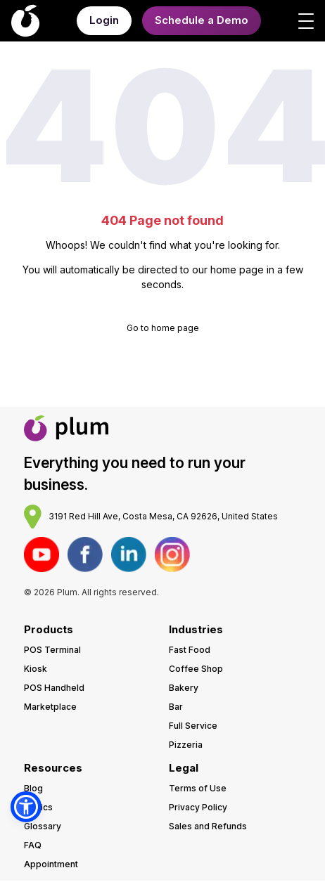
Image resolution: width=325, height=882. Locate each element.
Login (104, 20)
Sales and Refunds (208, 826)
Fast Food (189, 649)
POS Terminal (52, 649)
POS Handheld (54, 687)
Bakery (183, 687)
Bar (176, 706)
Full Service (193, 725)
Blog (33, 788)
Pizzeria (186, 744)
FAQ (33, 845)
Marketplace (50, 706)
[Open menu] (306, 21)
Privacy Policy (198, 807)
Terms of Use (198, 788)
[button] (26, 807)
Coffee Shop (196, 668)
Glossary (42, 826)
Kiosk (35, 668)
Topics (38, 807)
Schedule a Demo (201, 20)
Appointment (51, 864)
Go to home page (163, 328)
